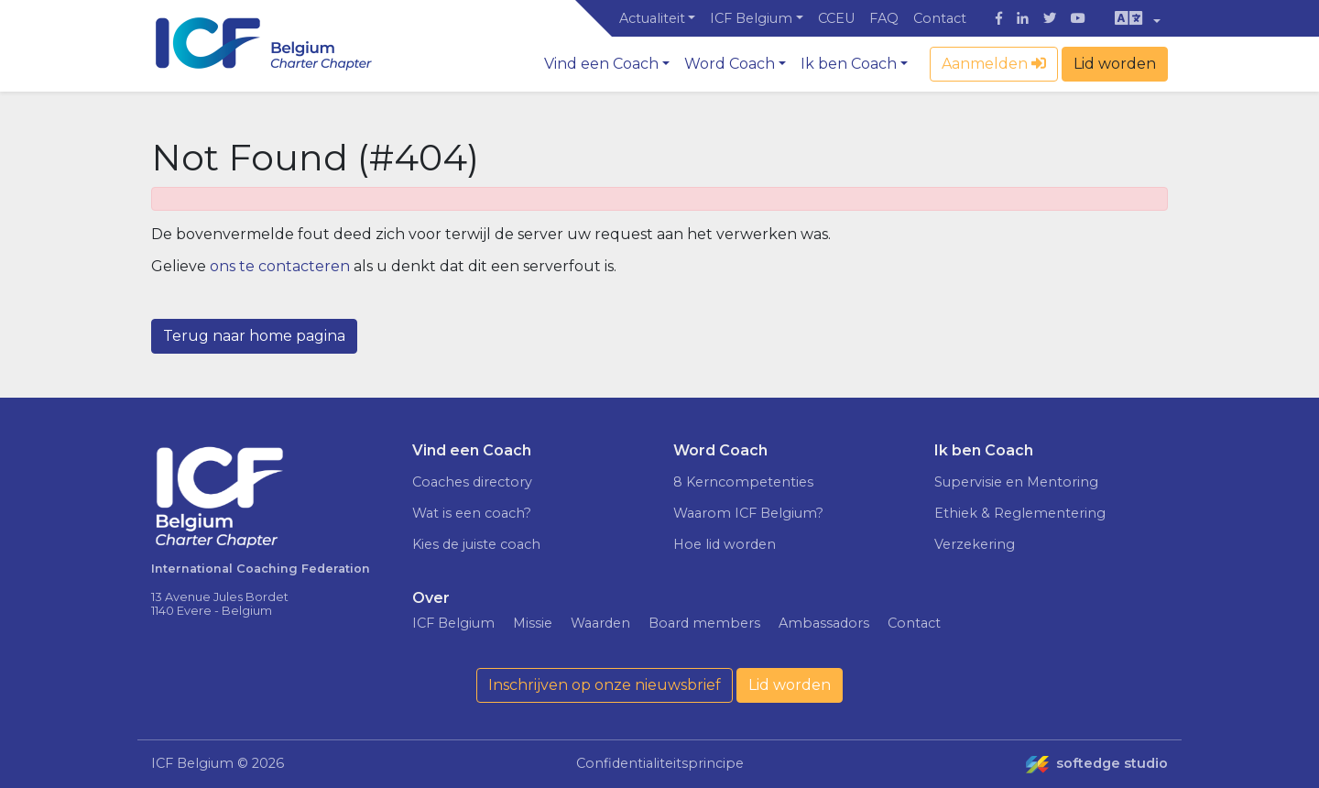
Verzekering (974, 544)
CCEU (836, 18)
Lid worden (1115, 63)
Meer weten (1079, 681)
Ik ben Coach (849, 63)
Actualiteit (652, 18)
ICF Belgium (751, 18)
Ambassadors (824, 623)
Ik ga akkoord (1163, 719)
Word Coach (729, 63)
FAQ (884, 18)
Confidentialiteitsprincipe (660, 763)
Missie (532, 623)
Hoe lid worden (724, 544)
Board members (704, 623)
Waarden (600, 623)
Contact (939, 18)
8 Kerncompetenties (743, 482)
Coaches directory (472, 482)
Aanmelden (994, 63)
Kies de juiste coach (476, 544)
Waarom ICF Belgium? (748, 513)
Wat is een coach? (471, 513)
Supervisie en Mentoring (1016, 482)
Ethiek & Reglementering (1020, 513)
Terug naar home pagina (254, 336)
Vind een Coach (601, 63)
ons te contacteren (280, 266)
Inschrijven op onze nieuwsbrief (604, 685)
